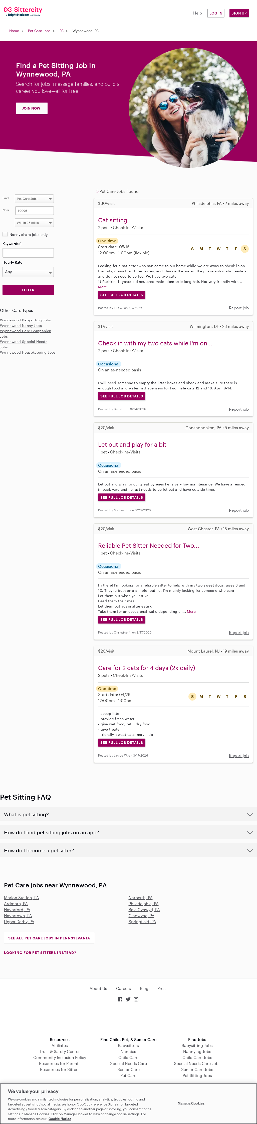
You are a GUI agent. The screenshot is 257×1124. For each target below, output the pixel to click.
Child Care (128, 1057)
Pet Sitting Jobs (197, 1075)
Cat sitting (112, 220)
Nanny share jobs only (29, 234)
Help (197, 13)
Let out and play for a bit (132, 444)
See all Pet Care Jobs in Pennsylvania (49, 938)
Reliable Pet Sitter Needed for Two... (148, 545)
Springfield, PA (142, 921)
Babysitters (128, 1045)
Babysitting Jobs (197, 1045)
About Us (98, 988)
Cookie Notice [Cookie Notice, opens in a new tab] (60, 1119)
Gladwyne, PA (141, 915)
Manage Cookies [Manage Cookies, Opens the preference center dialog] (191, 1103)
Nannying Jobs (197, 1051)
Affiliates (60, 1045)
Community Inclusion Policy (59, 1057)
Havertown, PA (18, 915)
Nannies (128, 1051)
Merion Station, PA (21, 897)
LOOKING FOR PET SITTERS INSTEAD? (40, 952)
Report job (239, 307)
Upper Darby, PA (19, 921)
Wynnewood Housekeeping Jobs (28, 352)
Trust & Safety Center (60, 1051)
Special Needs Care (128, 1063)
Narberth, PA (141, 897)
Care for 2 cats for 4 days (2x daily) (146, 667)
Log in (215, 13)
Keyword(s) (12, 243)
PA (62, 31)
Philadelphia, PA (144, 903)
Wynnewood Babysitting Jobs (25, 320)
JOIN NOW (31, 108)
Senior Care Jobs (197, 1069)
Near (6, 210)
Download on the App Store (128, 1020)
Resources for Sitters (60, 1069)
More (102, 287)
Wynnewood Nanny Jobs (21, 325)
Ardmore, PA (16, 903)
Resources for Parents (60, 1063)
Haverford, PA (17, 909)
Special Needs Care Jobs (197, 1063)
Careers (123, 988)
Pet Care (128, 1075)
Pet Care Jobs (39, 31)
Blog (144, 988)
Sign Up (239, 13)
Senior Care (128, 1069)
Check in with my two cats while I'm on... (155, 343)
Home (14, 31)
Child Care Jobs (197, 1057)
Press (162, 988)
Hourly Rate (12, 262)
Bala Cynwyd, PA (144, 909)
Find (6, 198)
